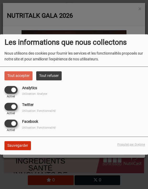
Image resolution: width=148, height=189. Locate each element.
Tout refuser (49, 76)
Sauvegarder (17, 146)
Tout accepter (18, 76)
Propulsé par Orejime (131, 144)
